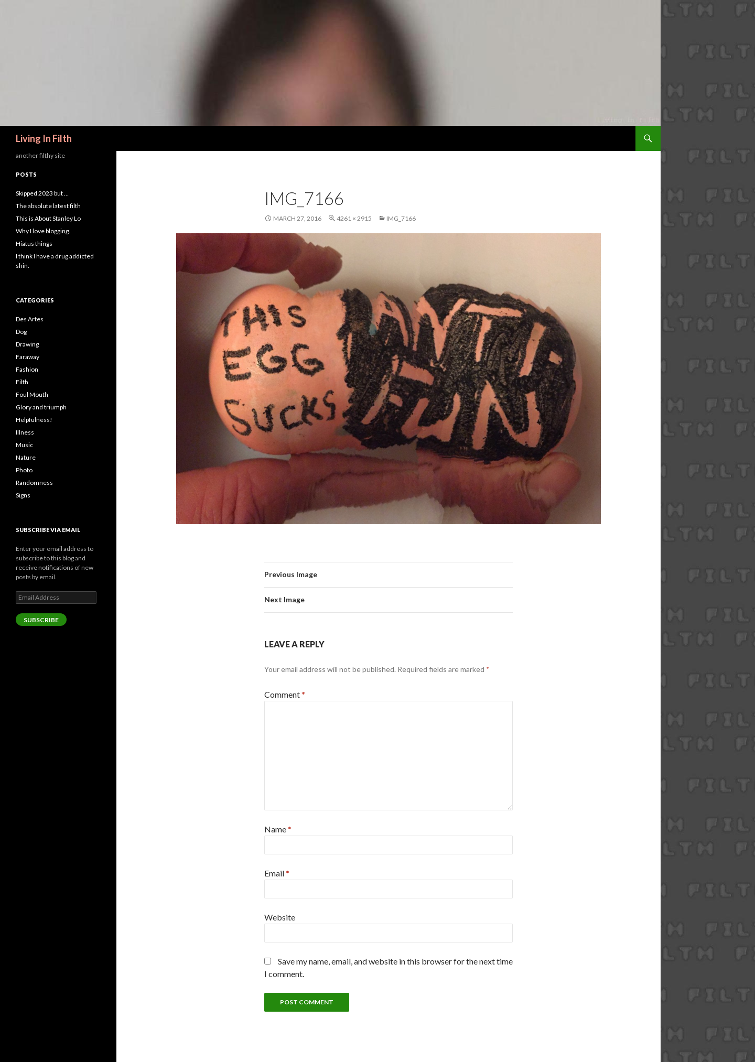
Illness (25, 432)
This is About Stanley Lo (48, 218)
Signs (23, 495)
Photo (24, 470)
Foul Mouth (32, 394)
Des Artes (30, 319)
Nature (26, 457)
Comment (284, 694)
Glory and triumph (41, 407)
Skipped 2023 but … (42, 193)
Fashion (27, 369)
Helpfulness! (34, 420)
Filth (22, 382)
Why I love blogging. (43, 231)
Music (24, 445)
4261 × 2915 (354, 218)
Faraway (27, 357)
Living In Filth (44, 138)
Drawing (27, 344)
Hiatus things (34, 243)
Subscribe (41, 620)
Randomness (34, 482)
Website (279, 917)
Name (278, 829)
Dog (21, 331)
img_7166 (401, 218)
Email (276, 873)
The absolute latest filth (48, 206)
